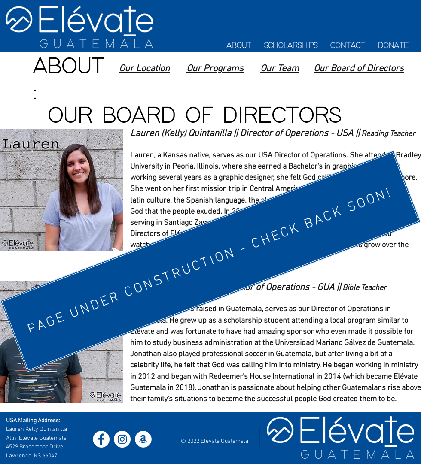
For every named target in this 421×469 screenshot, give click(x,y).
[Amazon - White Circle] (143, 439)
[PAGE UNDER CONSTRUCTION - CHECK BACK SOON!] (210, 261)
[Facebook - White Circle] (101, 439)
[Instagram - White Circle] (122, 439)
